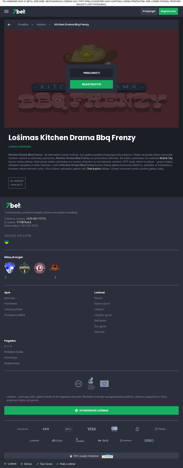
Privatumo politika (14, 314)
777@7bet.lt (23, 222)
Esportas (99, 331)
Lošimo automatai (20, 146)
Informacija (10, 357)
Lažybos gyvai (103, 314)
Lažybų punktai (13, 309)
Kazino (41, 24)
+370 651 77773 (36, 218)
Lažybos (99, 309)
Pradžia (23, 24)
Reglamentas (11, 363)
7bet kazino (94, 168)
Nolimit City (166, 158)
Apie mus (9, 297)
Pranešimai (10, 303)
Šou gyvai (100, 326)
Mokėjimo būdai (13, 351)
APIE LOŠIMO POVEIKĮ (157, 1)
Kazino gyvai (102, 303)
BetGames (100, 320)
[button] (6, 11)
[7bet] (19, 11)
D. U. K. (8, 346)
